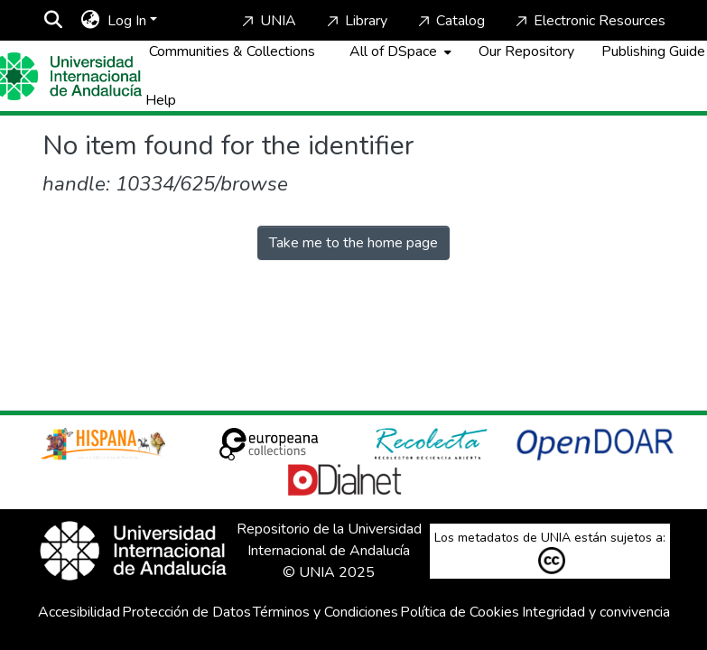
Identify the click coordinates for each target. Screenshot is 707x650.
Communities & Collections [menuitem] (232, 51)
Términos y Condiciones (325, 612)
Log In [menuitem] (126, 21)
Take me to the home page (353, 243)
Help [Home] (160, 100)
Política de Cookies (459, 612)
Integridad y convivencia (596, 612)
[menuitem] (90, 21)
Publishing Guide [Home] (653, 51)
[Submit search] (53, 21)
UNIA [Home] (267, 21)
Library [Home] (355, 21)
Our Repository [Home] (526, 51)
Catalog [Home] (449, 21)
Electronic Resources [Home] (588, 21)
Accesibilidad (79, 612)
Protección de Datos (186, 612)
